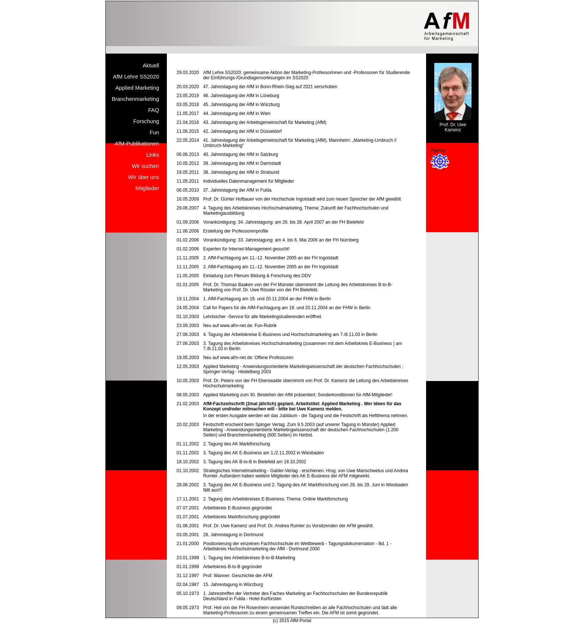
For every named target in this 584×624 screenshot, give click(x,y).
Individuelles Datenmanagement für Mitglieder (248, 181)
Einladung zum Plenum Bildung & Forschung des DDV (257, 275)
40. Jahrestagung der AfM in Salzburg (240, 154)
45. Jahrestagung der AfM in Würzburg (241, 104)
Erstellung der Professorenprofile (235, 231)
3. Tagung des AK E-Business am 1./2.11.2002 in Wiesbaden (263, 452)
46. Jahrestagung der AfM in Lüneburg (241, 95)
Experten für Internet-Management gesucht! (246, 249)
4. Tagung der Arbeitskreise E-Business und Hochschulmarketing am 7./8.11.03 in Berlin (290, 334)
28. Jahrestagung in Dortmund (233, 534)
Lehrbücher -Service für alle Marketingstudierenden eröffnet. (262, 316)
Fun (154, 132)
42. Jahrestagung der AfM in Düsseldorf (242, 131)
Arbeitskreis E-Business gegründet (237, 508)
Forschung (146, 121)
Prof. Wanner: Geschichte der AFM (237, 575)
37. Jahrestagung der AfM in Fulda (237, 190)
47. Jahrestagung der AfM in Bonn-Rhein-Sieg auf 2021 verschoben (270, 86)
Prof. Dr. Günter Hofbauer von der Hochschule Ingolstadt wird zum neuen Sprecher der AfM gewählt (302, 199)
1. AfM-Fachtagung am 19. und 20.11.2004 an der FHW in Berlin (267, 298)
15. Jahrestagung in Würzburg (233, 584)
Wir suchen (145, 166)
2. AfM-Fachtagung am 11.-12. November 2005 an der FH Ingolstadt (270, 257)
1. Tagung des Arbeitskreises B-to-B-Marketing (249, 557)
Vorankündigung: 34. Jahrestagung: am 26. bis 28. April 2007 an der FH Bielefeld (283, 222)
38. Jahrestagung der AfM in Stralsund (241, 172)
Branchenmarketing (135, 99)
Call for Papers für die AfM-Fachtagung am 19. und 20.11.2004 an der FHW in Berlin (286, 307)
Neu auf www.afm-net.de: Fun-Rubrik (239, 325)
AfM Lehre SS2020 (136, 77)
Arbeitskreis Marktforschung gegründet (241, 516)
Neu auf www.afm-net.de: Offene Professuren (248, 357)
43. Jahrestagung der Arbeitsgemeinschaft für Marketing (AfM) (264, 122)
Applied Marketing (137, 88)
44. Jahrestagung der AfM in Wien (236, 113)
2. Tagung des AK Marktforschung (236, 444)
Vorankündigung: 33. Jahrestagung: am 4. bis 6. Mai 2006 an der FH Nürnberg (281, 240)
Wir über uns (143, 177)
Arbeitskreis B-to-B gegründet (232, 566)
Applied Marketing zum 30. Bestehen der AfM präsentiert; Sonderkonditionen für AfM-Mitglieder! (297, 394)
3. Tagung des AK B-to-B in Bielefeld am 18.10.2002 (254, 461)
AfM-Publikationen (137, 144)
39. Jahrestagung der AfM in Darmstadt (242, 163)
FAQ (153, 110)
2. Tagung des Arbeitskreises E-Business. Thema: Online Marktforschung (275, 499)
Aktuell (151, 65)
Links (152, 155)
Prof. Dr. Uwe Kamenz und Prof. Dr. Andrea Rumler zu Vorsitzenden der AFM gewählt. (288, 525)
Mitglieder (147, 188)
